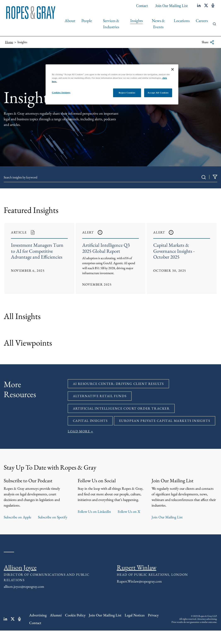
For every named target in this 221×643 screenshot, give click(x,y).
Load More (79, 431)
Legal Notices (135, 615)
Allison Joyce (20, 567)
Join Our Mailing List (171, 6)
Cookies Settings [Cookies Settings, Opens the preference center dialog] (61, 92)
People (86, 20)
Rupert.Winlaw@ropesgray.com (139, 581)
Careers (202, 20)
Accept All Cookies (158, 92)
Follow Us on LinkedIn (94, 511)
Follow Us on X (129, 511)
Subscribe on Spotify (52, 517)
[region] (112, 84)
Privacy (153, 615)
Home (9, 42)
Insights (136, 20)
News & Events (158, 23)
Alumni (56, 615)
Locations (182, 20)
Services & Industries (111, 23)
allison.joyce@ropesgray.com (24, 586)
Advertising (38, 615)
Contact (142, 6)
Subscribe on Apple (17, 517)
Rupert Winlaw (136, 567)
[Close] (172, 69)
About (70, 20)
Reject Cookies (127, 92)
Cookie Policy (75, 615)
